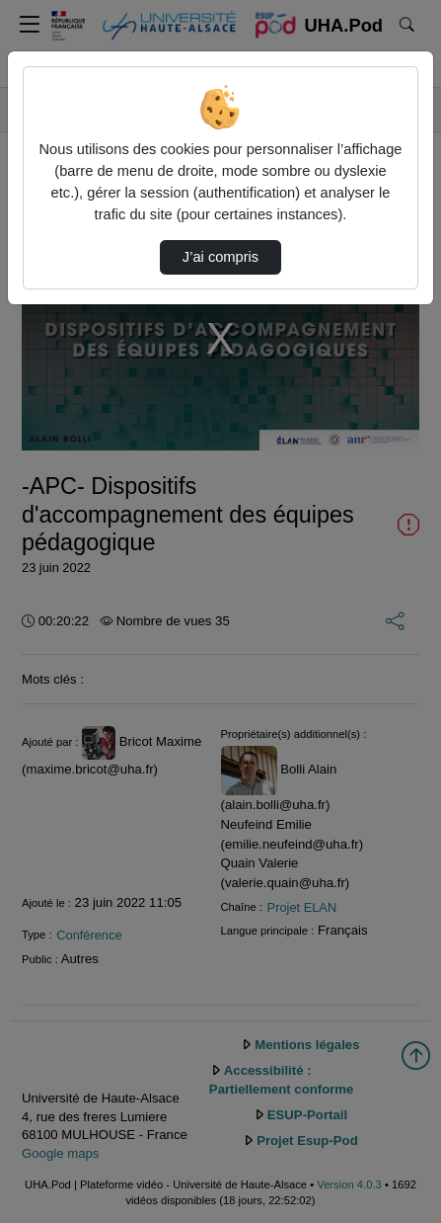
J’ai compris (220, 257)
